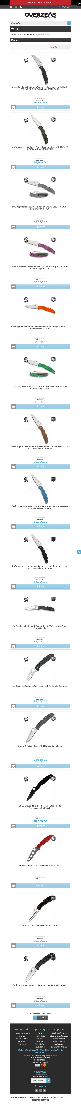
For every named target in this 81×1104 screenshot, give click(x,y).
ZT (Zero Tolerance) (22, 1033)
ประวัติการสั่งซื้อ (59, 1041)
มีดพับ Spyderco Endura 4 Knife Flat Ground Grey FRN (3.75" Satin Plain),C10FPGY (39, 207)
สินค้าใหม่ (60, 47)
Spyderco (22, 1044)
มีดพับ (40, 1033)
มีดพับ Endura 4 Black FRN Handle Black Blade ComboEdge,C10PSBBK (40, 806)
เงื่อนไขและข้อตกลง (59, 1033)
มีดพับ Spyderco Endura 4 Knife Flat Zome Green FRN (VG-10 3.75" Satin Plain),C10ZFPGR (40, 147)
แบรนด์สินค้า (40, 1046)
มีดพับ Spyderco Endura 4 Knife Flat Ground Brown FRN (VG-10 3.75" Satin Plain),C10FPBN (40, 447)
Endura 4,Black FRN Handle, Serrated (40, 925)
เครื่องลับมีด (40, 1036)
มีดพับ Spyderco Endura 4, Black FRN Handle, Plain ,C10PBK (40, 985)
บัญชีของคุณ (59, 1044)
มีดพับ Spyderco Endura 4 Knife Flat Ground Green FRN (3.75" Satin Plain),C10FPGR (40, 387)
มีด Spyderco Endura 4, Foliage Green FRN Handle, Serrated (40, 686)
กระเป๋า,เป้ (40, 1038)
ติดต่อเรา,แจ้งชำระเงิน (59, 1046)
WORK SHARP (22, 1038)
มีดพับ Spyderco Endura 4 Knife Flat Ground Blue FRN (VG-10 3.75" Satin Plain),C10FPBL (40, 507)
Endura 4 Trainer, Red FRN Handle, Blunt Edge (40, 865)
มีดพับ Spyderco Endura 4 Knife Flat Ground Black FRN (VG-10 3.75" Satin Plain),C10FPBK (39, 567)
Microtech (22, 1041)
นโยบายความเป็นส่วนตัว (59, 1036)
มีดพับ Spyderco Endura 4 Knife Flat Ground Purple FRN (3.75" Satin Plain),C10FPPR (40, 267)
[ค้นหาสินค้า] (38, 23)
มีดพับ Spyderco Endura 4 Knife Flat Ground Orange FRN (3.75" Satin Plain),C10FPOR (39, 327)
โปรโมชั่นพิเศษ (40, 1044)
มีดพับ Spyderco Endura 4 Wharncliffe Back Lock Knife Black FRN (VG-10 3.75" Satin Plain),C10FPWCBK (40, 88)
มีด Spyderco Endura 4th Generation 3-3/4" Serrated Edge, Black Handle (40, 627)
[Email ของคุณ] (38, 1080)
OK (69, 23)
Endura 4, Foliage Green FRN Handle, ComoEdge (40, 745)
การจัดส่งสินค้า (59, 1038)
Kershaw (21, 1036)
